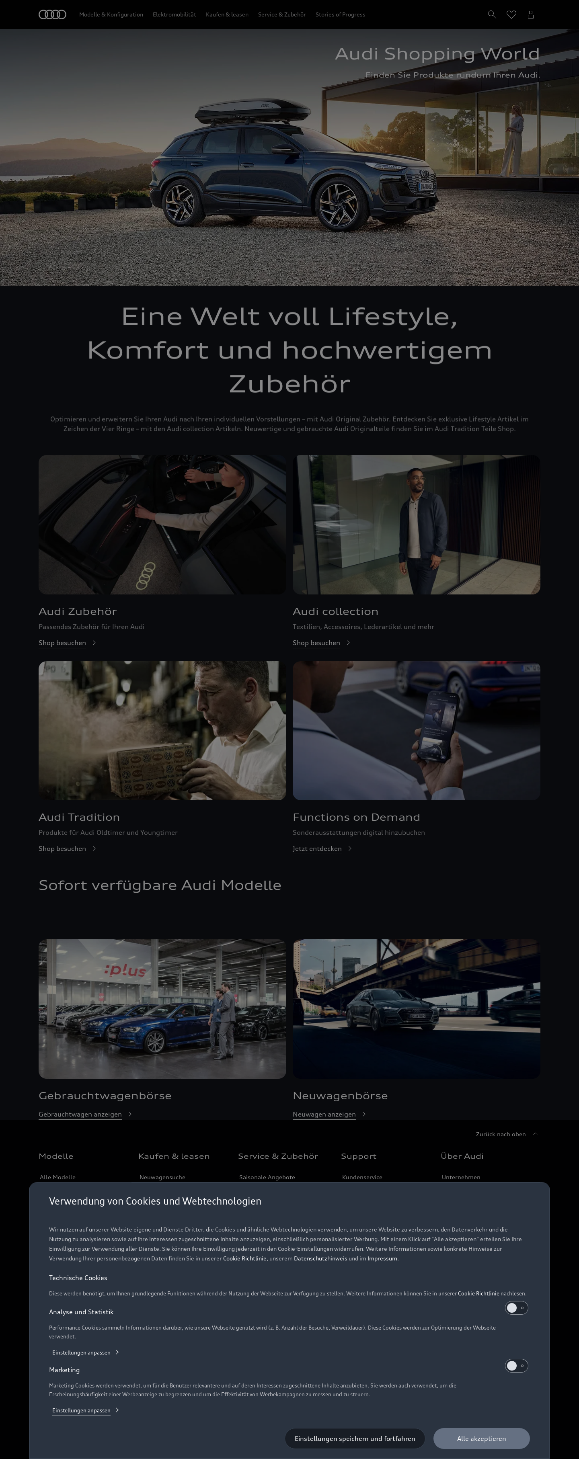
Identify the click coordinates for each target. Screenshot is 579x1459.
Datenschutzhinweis (320, 1258)
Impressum (382, 1258)
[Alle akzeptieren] (481, 1438)
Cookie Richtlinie (245, 1258)
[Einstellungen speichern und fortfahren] (355, 1438)
